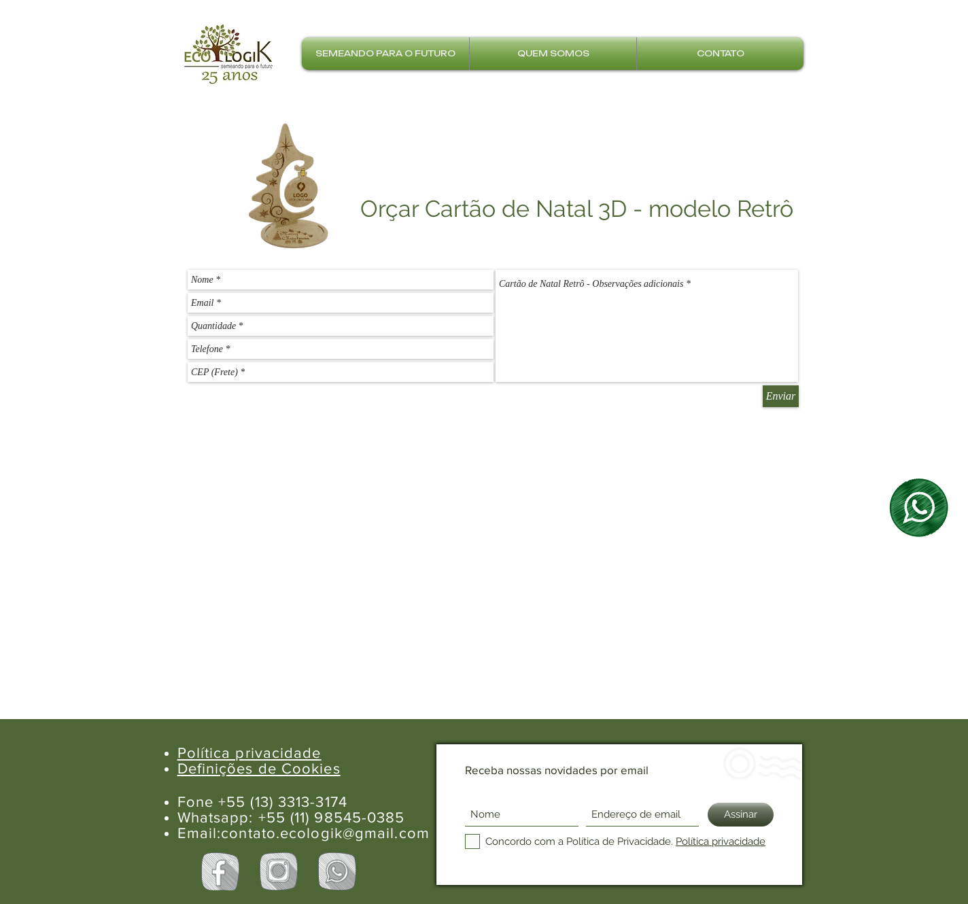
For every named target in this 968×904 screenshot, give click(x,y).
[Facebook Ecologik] (220, 871)
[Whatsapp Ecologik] (337, 871)
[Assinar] (741, 815)
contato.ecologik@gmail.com (325, 833)
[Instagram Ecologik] (279, 871)
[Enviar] (781, 396)
